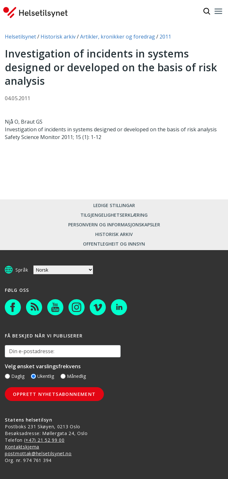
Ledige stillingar (114, 205)
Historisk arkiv (114, 234)
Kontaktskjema (22, 447)
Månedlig (73, 376)
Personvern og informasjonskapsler (114, 225)
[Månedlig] (63, 376)
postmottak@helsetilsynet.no (38, 453)
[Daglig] (7, 376)
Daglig (14, 376)
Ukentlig (42, 376)
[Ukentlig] (33, 376)
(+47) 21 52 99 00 (44, 440)
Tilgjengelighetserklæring (114, 215)
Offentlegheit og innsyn (114, 244)
